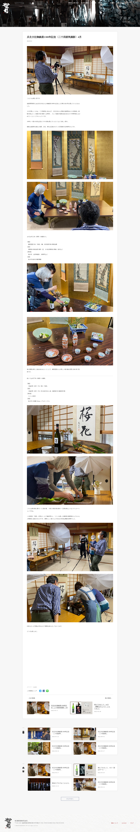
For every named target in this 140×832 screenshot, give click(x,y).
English (135, 2)
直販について (114, 823)
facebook (124, 823)
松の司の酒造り (85, 2)
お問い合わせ (120, 2)
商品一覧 (93, 2)
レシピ (106, 2)
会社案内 (112, 2)
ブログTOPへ (70, 799)
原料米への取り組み (73, 2)
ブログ (128, 2)
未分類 (35, 687)
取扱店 (100, 2)
